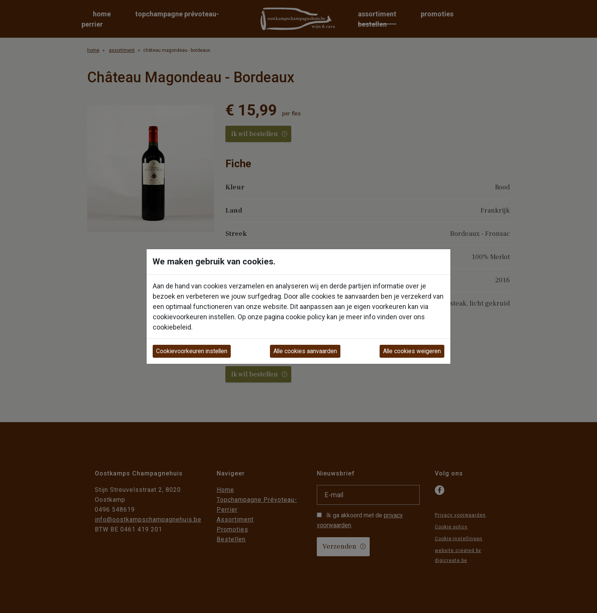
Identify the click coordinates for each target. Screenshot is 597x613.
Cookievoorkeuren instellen (191, 351)
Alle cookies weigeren (412, 351)
